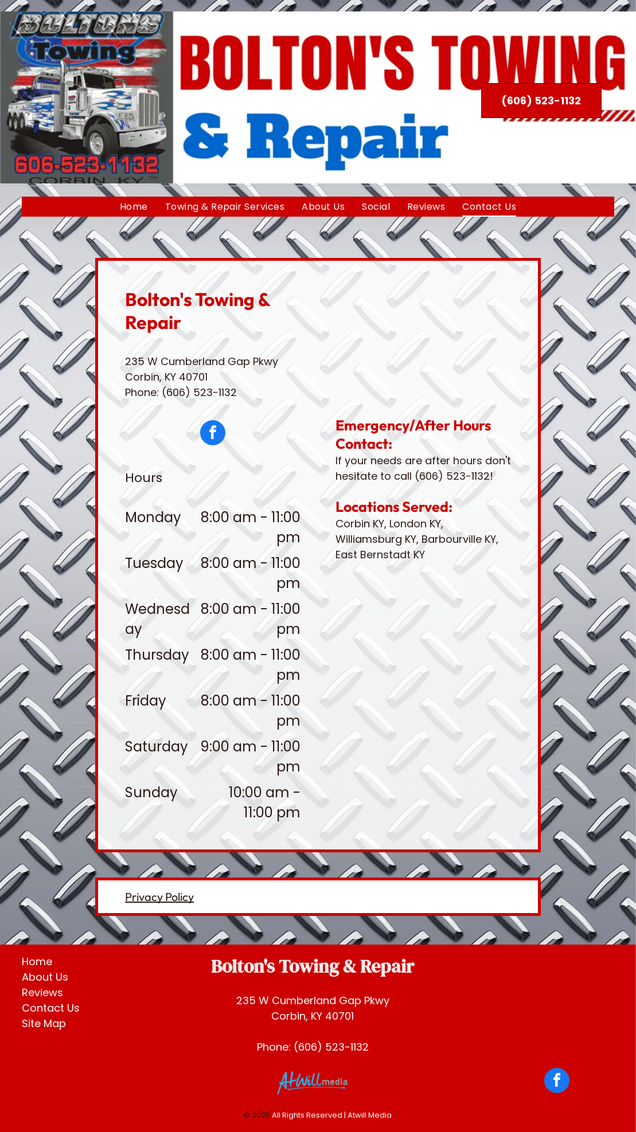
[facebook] (212, 434)
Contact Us (51, 1008)
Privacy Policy (159, 897)
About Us (45, 977)
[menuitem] (134, 207)
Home (37, 961)
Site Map (44, 1023)
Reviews (42, 992)
